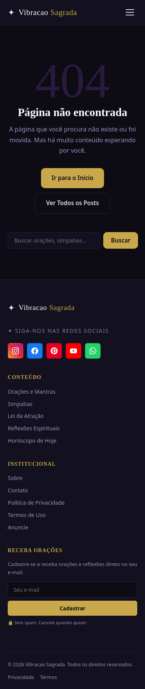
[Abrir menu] (130, 12)
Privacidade (21, 677)
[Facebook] (35, 351)
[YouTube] (73, 351)
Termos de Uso (27, 515)
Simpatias (20, 404)
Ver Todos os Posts (72, 203)
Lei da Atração (26, 415)
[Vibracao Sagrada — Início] (42, 12)
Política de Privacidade (36, 502)
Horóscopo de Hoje (32, 440)
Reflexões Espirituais (34, 428)
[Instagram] (15, 351)
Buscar (120, 240)
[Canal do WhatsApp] (93, 351)
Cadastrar (72, 608)
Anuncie (18, 527)
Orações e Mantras (32, 391)
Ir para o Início (73, 178)
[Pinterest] (54, 351)
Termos (48, 677)
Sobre (15, 478)
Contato (18, 490)
